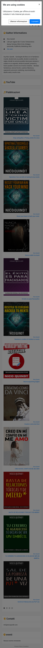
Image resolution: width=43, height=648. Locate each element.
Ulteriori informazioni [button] (18, 21)
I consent (35, 21)
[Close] (39, 4)
